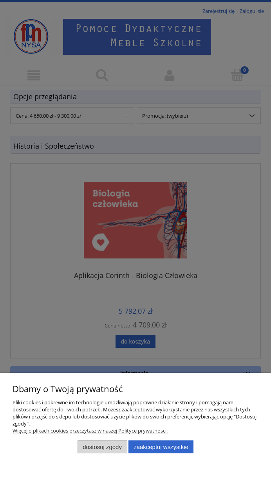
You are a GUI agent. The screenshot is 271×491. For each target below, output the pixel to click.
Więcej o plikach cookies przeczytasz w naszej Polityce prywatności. (90, 430)
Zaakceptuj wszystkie (161, 447)
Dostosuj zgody (102, 447)
